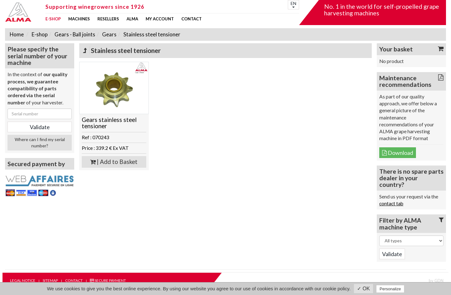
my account (160, 19)
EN (293, 4)
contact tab (391, 203)
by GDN (436, 280)
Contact (191, 19)
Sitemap (50, 280)
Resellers (108, 19)
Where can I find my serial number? (40, 142)
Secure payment (108, 280)
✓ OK (363, 288)
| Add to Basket (113, 161)
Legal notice (22, 280)
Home (17, 34)
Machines (79, 19)
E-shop (53, 19)
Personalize (390, 289)
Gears (109, 34)
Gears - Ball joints (74, 34)
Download (397, 152)
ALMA (132, 19)
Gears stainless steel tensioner (109, 123)
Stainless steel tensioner (151, 34)
